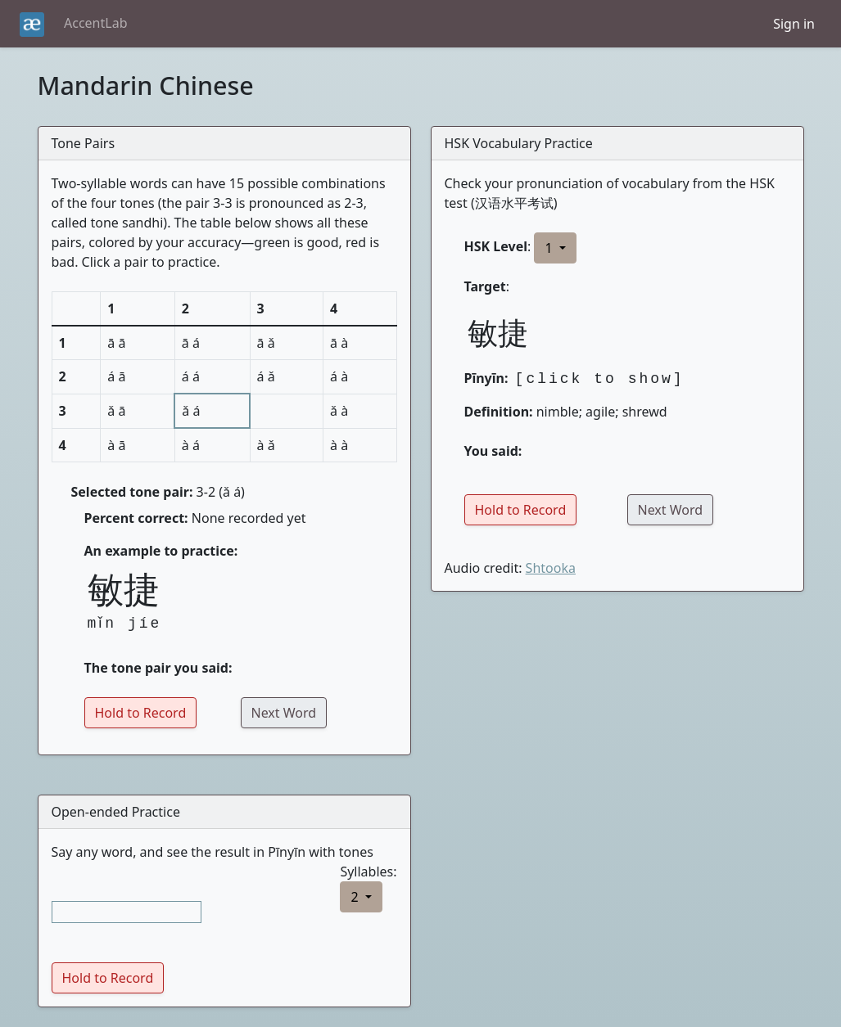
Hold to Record (141, 713)
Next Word (284, 713)
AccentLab (95, 23)
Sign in (794, 24)
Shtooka (551, 568)
